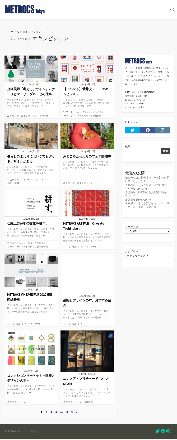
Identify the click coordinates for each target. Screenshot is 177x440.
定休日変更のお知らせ (138, 200)
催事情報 (43, 116)
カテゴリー (131, 252)
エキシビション (29, 116)
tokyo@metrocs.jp (135, 100)
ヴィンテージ (70, 116)
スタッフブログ (36, 243)
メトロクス (98, 112)
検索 (127, 147)
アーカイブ (131, 227)
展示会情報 (96, 116)
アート (69, 112)
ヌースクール (14, 247)
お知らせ (14, 116)
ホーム (15, 31)
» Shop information (135, 107)
